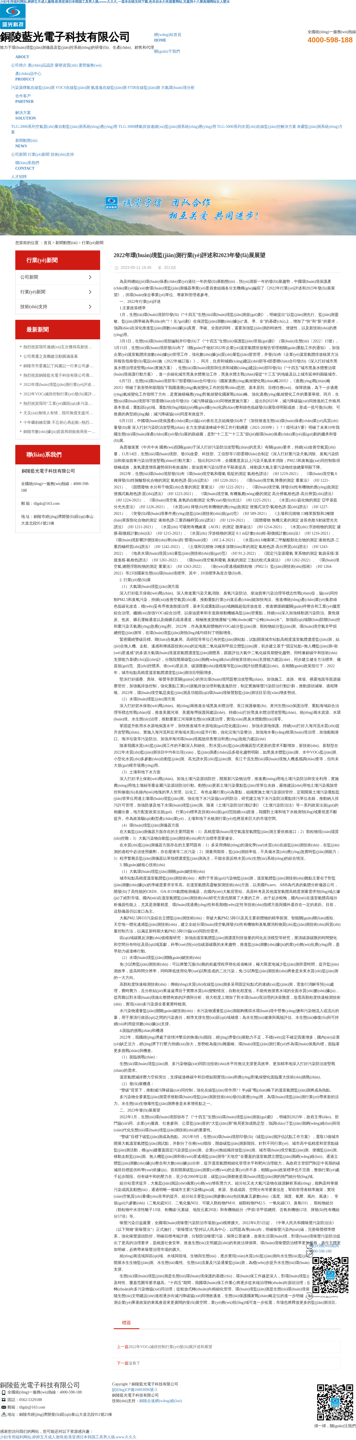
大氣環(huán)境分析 (178, 88)
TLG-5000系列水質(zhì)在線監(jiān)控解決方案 (256, 127)
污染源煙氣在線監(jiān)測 (33, 88)
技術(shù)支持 (62, 154)
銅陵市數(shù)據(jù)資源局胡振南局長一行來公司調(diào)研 (59, 432)
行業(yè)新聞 (39, 154)
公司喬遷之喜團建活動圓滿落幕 (50, 356)
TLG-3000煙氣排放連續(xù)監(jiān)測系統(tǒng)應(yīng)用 (167, 127)
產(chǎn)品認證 (41, 65)
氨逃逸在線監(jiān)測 (109, 88)
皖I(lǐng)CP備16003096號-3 (134, 1390)
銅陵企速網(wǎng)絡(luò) (160, 1401)
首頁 (47, 243)
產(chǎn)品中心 (178, 77)
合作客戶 (178, 99)
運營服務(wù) (89, 65)
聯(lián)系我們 (178, 166)
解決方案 (178, 116)
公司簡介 (19, 65)
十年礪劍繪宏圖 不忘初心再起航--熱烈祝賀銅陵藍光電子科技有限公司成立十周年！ (59, 422)
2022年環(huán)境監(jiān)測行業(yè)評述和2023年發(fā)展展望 (59, 384)
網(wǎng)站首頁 (178, 38)
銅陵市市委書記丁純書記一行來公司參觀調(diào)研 (59, 366)
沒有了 (134, 1363)
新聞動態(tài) (178, 143)
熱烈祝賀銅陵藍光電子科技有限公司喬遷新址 (59, 375)
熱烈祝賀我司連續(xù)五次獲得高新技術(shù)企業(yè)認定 (59, 347)
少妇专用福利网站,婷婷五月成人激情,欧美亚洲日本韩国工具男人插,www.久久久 (68, 1437)
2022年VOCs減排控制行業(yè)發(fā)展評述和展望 (59, 394)
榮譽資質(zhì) (66, 65)
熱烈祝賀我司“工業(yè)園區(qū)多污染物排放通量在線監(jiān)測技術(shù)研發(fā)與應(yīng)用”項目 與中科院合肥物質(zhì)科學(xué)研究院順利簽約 (59, 403)
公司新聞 (19, 154)
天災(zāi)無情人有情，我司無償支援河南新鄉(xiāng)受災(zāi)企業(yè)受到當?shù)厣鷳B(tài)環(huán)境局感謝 (59, 413)
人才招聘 (19, 177)
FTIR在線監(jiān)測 (144, 88)
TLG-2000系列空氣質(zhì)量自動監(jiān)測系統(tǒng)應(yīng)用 (64, 127)
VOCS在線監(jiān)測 (73, 88)
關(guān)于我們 (178, 54)
